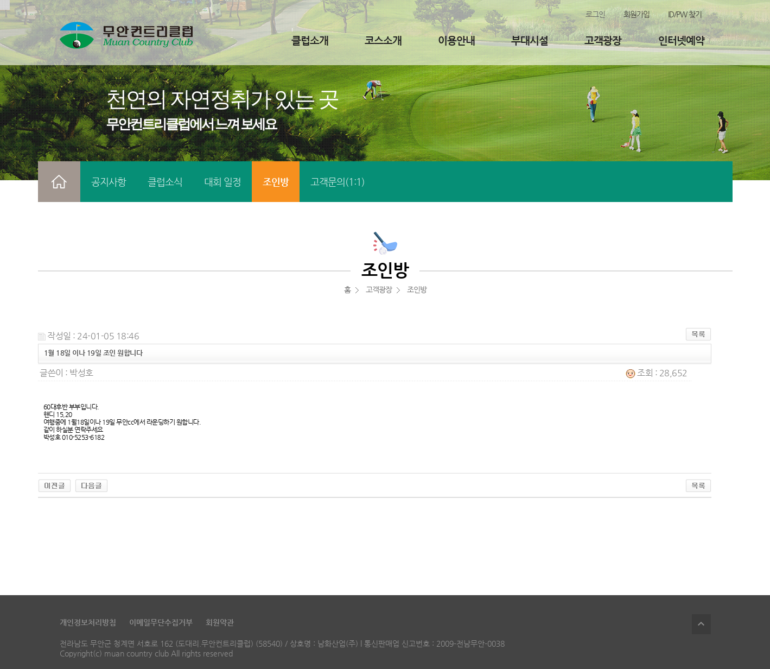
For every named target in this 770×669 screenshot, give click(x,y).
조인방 (276, 181)
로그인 (595, 14)
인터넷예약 (681, 40)
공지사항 (108, 181)
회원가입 (636, 14)
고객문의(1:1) (337, 181)
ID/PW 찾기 (685, 14)
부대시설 (529, 40)
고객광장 (602, 40)
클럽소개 (309, 40)
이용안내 (456, 40)
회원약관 (220, 622)
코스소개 (383, 40)
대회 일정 (222, 181)
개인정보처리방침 (88, 622)
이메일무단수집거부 (161, 622)
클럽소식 (165, 181)
